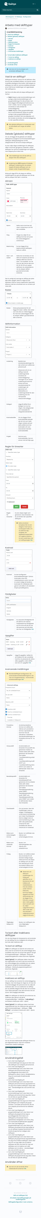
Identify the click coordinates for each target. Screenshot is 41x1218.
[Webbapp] (18, 17)
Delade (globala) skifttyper (15, 36)
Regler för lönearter (14, 44)
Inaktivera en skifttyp (14, 59)
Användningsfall (12, 63)
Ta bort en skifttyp (13, 57)
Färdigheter (11, 48)
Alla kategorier (10, 17)
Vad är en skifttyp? (13, 34)
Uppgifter (11, 49)
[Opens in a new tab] (20, 1211)
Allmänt (10, 39)
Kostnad (10, 46)
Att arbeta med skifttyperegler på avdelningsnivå (20, 1198)
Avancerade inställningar (15, 51)
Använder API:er (12, 65)
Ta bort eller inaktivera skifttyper (17, 55)
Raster (10, 40)
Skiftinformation (13, 42)
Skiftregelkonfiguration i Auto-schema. (20, 1202)
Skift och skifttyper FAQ (20, 1195)
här (23, 71)
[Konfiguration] (27, 17)
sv (33, 4)
